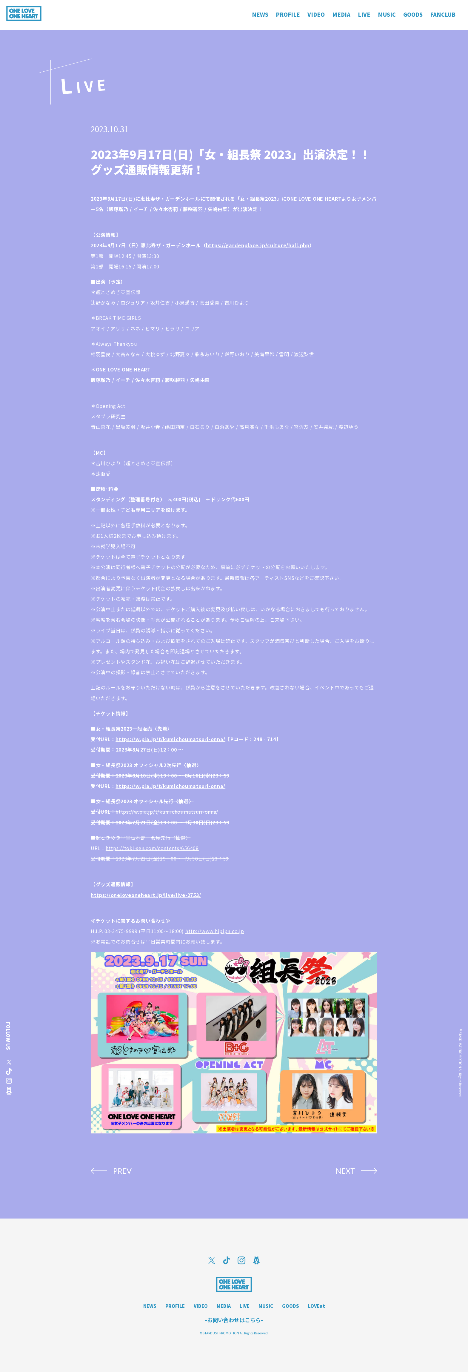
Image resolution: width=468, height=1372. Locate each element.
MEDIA (224, 1306)
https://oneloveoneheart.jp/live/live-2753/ (146, 894)
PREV (122, 1170)
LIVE (245, 1306)
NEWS (149, 1306)
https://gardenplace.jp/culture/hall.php (258, 245)
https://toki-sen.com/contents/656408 (152, 848)
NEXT (345, 1170)
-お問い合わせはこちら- (234, 1319)
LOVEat (316, 1306)
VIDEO (201, 1306)
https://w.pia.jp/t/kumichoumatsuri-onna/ (170, 739)
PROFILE (175, 1306)
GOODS (290, 1306)
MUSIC (265, 1306)
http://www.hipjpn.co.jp (214, 931)
